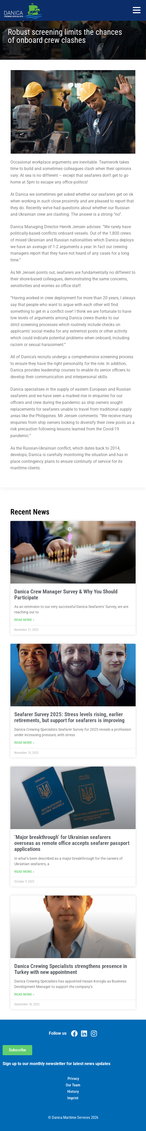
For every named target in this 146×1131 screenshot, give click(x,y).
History (73, 1091)
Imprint (72, 1098)
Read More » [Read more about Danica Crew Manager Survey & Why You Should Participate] (24, 620)
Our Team (73, 1085)
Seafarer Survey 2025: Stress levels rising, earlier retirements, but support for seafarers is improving (69, 717)
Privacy (73, 1078)
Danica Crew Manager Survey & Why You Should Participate (65, 594)
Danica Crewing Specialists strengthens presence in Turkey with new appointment (70, 969)
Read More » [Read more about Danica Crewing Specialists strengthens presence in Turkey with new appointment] (24, 994)
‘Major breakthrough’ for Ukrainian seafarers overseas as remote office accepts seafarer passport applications (71, 843)
